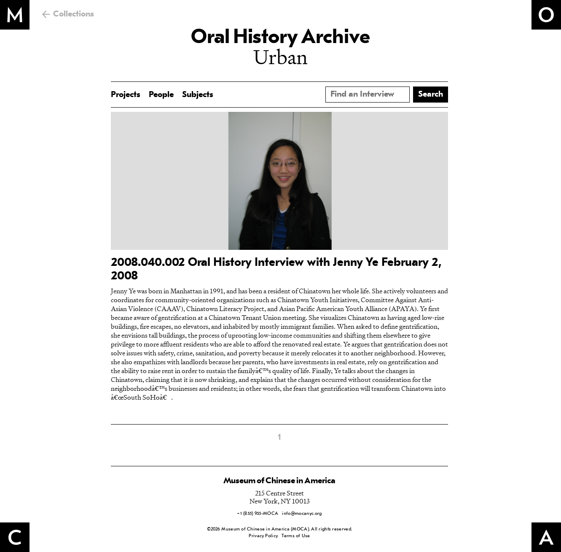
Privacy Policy (263, 536)
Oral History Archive (280, 38)
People (161, 95)
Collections (73, 14)
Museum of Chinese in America (279, 481)
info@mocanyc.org (302, 513)
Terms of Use (296, 536)
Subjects (197, 95)
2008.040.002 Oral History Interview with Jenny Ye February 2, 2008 (276, 269)
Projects (125, 95)
